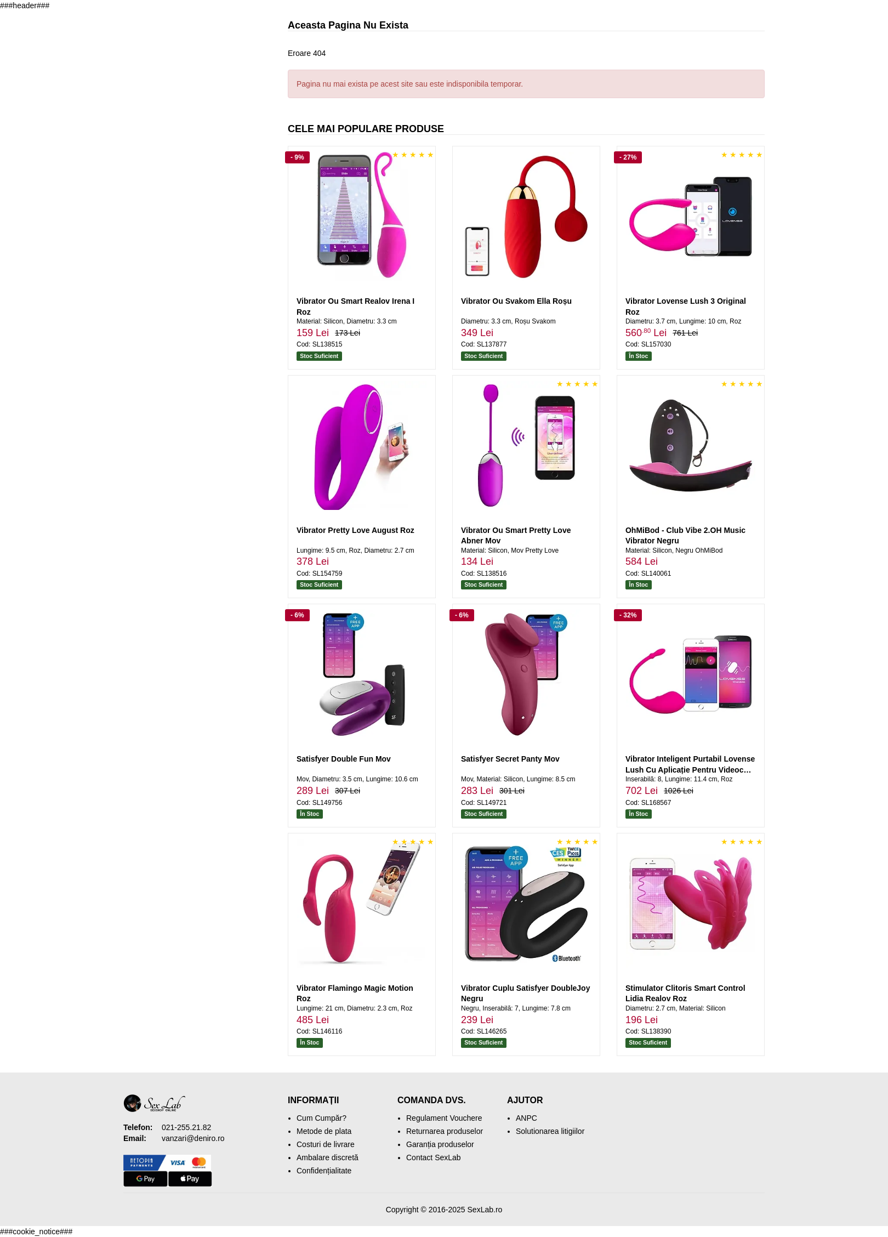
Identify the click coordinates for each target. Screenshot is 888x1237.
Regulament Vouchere (444, 1118)
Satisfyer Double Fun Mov (344, 758)
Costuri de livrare (326, 1144)
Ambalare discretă (327, 1157)
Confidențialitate (324, 1170)
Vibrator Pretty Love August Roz (355, 530)
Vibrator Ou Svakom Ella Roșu (516, 301)
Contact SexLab (433, 1157)
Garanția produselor (440, 1144)
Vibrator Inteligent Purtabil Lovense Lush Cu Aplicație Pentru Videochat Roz (690, 769)
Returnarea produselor (444, 1131)
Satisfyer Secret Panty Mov (510, 758)
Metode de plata (324, 1131)
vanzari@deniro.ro (193, 1138)
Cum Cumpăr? (321, 1118)
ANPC (526, 1118)
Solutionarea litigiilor (550, 1131)
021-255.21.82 (186, 1127)
